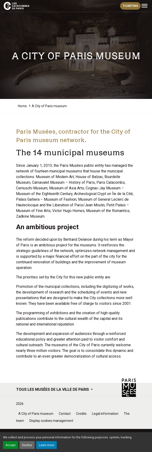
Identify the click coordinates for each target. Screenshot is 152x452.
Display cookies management (51, 421)
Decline (27, 445)
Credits (81, 413)
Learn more (46, 445)
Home (22, 106)
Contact (65, 413)
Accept (11, 445)
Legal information (105, 413)
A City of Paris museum (35, 413)
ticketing (130, 6)
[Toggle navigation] (144, 6)
